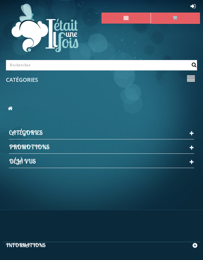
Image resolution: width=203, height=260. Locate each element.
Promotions (29, 147)
